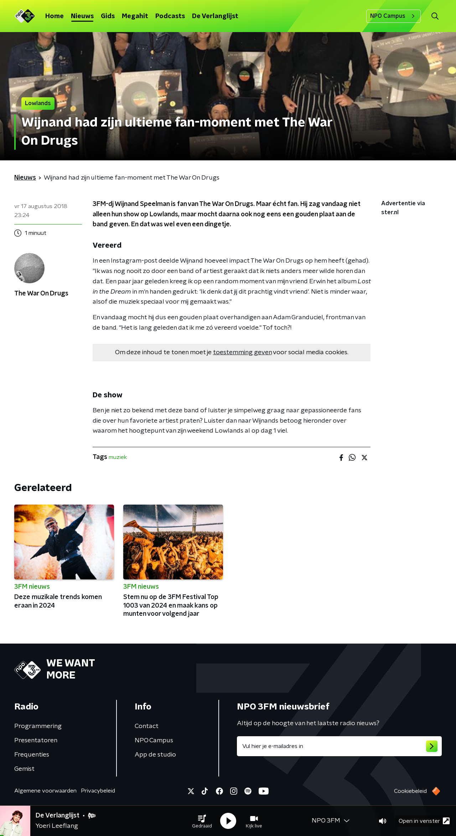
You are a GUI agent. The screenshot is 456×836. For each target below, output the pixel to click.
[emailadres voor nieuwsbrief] (339, 746)
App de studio (155, 755)
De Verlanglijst (215, 16)
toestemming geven (242, 352)
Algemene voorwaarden (45, 791)
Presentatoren (35, 740)
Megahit (135, 16)
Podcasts (170, 16)
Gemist (24, 769)
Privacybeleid (98, 791)
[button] (202, 821)
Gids (108, 16)
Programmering (38, 726)
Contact (147, 726)
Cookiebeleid (410, 791)
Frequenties (31, 755)
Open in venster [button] (424, 820)
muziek (118, 457)
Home (54, 16)
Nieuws (82, 16)
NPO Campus (393, 16)
